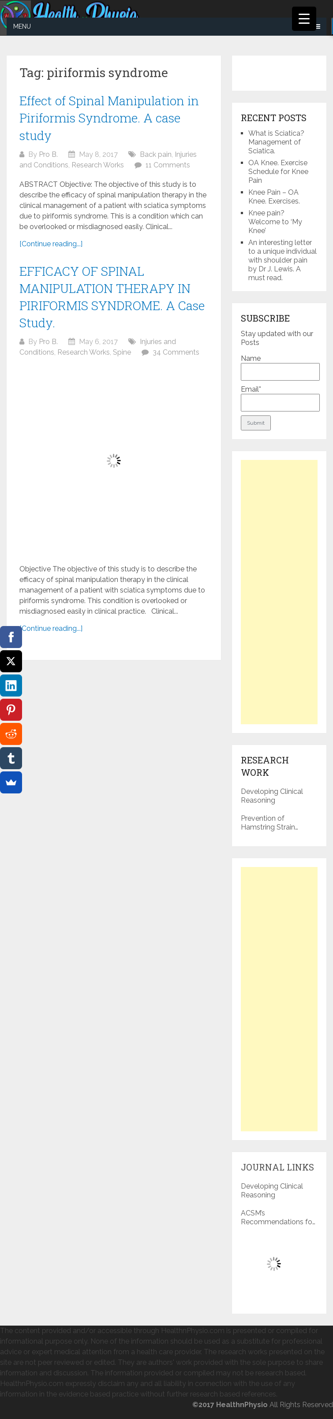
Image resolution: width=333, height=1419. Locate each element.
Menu (22, 26)
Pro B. (48, 154)
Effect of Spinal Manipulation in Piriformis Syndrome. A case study (109, 118)
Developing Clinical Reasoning (272, 795)
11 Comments (168, 165)
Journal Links (277, 1167)
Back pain (156, 154)
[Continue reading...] (50, 244)
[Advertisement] (279, 592)
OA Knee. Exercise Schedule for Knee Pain (278, 172)
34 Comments (176, 352)
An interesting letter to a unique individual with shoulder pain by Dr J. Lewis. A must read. (282, 260)
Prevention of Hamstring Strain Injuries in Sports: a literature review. (270, 823)
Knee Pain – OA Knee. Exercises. (274, 196)
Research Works (97, 165)
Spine (122, 352)
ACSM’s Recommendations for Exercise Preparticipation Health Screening (278, 1217)
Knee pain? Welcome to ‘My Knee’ (275, 222)
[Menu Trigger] (304, 19)
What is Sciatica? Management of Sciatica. (276, 142)
